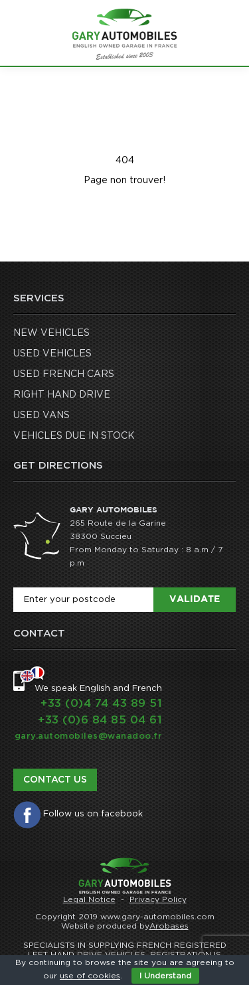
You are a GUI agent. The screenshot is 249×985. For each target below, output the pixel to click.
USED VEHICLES (52, 353)
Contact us (55, 780)
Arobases (169, 926)
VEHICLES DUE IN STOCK (74, 436)
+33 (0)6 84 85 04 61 (100, 719)
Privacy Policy (158, 899)
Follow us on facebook (93, 814)
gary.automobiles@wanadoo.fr (89, 736)
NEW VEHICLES (51, 333)
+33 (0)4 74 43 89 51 (101, 703)
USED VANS (41, 415)
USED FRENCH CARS (63, 374)
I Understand (165, 976)
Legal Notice (89, 899)
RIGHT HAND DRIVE (61, 395)
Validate (194, 599)
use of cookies (90, 976)
